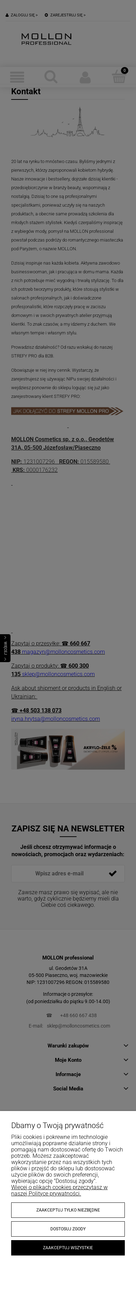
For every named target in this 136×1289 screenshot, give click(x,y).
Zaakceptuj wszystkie (68, 1247)
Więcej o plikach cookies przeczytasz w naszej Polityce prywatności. (59, 1190)
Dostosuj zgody (68, 1229)
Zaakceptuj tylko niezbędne (68, 1210)
